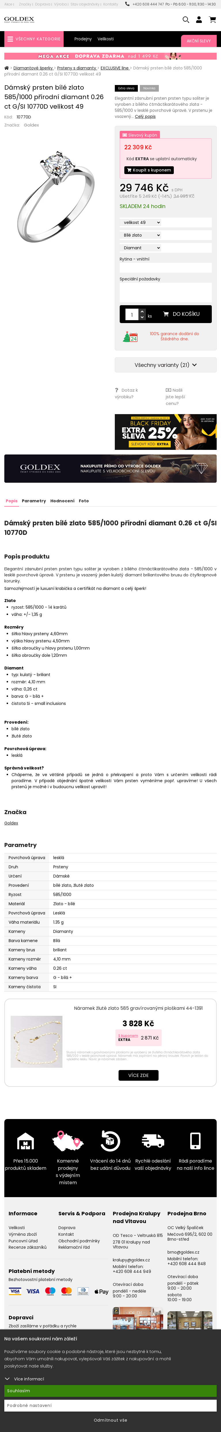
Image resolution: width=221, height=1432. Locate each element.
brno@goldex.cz (183, 1252)
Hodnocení (62, 501)
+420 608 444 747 (144, 4)
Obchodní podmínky (79, 1241)
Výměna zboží (23, 1234)
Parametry (34, 501)
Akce (8, 4)
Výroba (60, 4)
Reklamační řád (74, 1247)
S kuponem (128, 1035)
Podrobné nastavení (29, 1405)
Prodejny (83, 39)
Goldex (31, 125)
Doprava (42, 4)
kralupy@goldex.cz (131, 1260)
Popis (12, 501)
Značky (25, 4)
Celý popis (145, 116)
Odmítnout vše (110, 1420)
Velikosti (106, 39)
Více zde (138, 1075)
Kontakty (110, 4)
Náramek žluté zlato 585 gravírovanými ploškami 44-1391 (138, 1008)
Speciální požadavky (140, 279)
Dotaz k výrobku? (126, 393)
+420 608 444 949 (132, 1271)
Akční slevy (199, 41)
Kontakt (66, 1234)
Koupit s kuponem (149, 170)
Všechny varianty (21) (166, 365)
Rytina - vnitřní (134, 259)
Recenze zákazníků (28, 1247)
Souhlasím (18, 1391)
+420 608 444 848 (186, 1264)
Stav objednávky (85, 4)
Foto (84, 501)
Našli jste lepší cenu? (175, 396)
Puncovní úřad (23, 1241)
